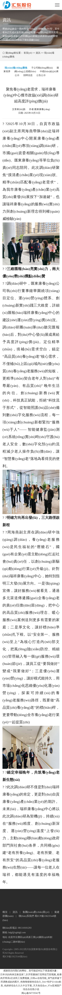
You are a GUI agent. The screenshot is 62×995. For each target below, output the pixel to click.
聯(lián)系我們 (26, 916)
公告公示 (41, 75)
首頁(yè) (28, 53)
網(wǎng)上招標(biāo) (25, 71)
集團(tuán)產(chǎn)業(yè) (36, 912)
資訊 (38, 53)
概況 (4, 912)
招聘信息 (28, 75)
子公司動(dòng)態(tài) (42, 68)
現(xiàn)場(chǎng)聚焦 (16, 68)
